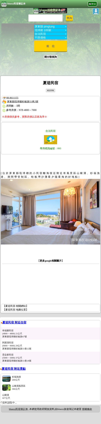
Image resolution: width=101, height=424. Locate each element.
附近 (93, 4)
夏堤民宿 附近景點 (14, 368)
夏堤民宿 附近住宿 (14, 322)
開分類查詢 (50, 56)
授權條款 (87, 409)
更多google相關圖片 (51, 260)
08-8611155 (12, 97)
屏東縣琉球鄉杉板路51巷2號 (22, 101)
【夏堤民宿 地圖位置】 (15, 309)
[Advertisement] (50, 67)
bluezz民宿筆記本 (13, 4)
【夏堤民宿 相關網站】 (15, 306)
